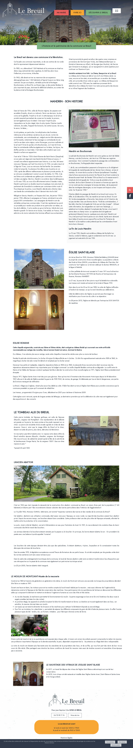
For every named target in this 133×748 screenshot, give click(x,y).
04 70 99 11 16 (59, 715)
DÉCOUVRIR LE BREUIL (98, 12)
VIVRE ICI (77, 12)
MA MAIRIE (61, 12)
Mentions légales (66, 738)
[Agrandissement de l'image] (39, 288)
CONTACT (116, 10)
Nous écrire (75, 715)
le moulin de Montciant (69, 581)
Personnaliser (116, 745)
